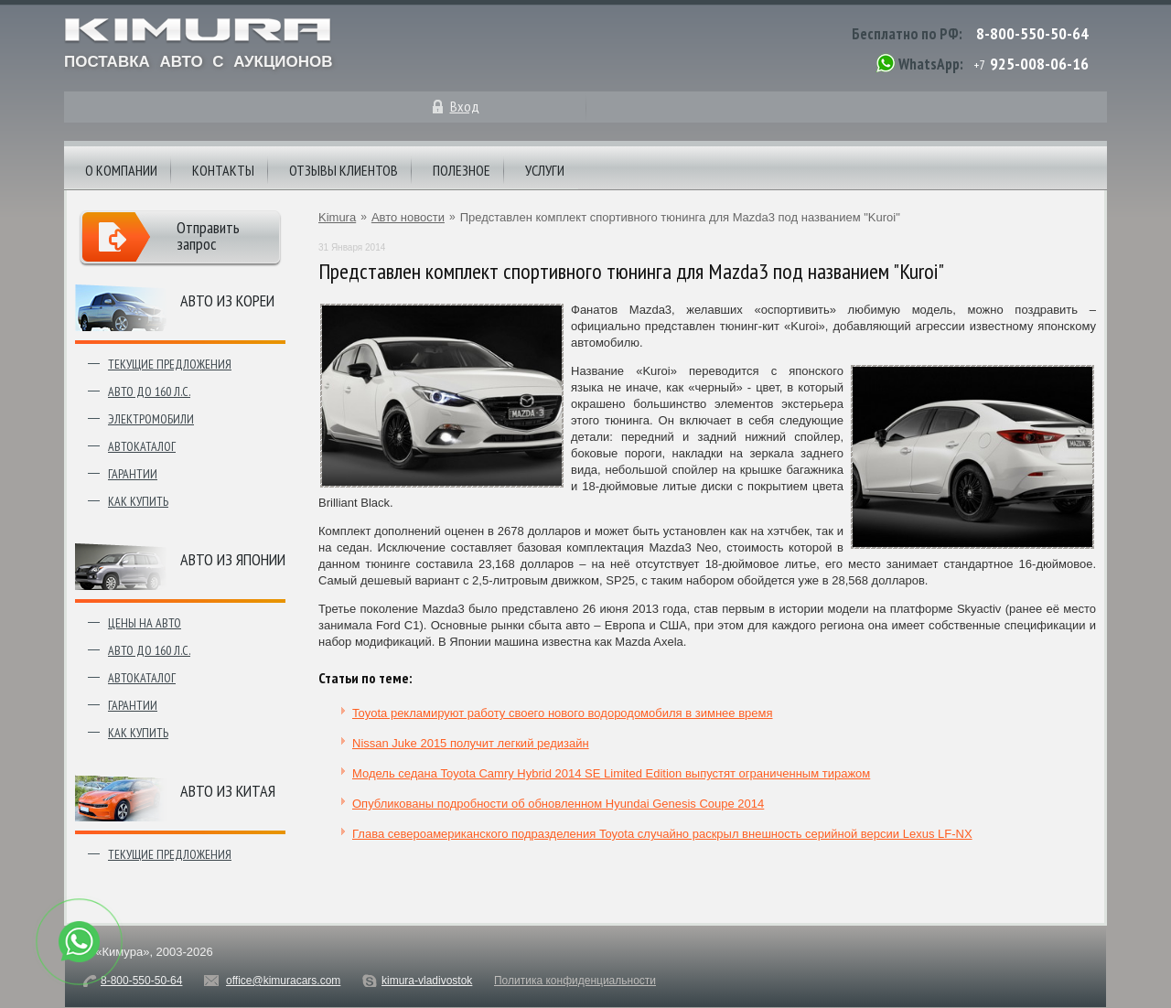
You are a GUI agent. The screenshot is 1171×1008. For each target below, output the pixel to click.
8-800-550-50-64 (1032, 33)
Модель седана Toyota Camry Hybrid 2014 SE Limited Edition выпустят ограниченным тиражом (611, 773)
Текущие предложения (169, 364)
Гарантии (132, 474)
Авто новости (408, 217)
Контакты (223, 170)
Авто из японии (232, 559)
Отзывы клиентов (343, 170)
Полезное (461, 170)
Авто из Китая (227, 790)
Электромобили (151, 419)
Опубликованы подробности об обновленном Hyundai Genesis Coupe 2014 (558, 803)
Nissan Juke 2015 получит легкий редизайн (470, 743)
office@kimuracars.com (283, 980)
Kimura (337, 217)
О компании (121, 170)
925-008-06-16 (1039, 63)
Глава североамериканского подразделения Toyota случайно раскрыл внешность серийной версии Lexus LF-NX (662, 834)
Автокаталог (142, 446)
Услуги (544, 170)
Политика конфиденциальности (575, 980)
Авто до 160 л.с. (149, 391)
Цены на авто (144, 623)
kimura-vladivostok (426, 980)
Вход (464, 106)
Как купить (138, 501)
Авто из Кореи (227, 300)
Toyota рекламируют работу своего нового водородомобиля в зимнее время (562, 713)
